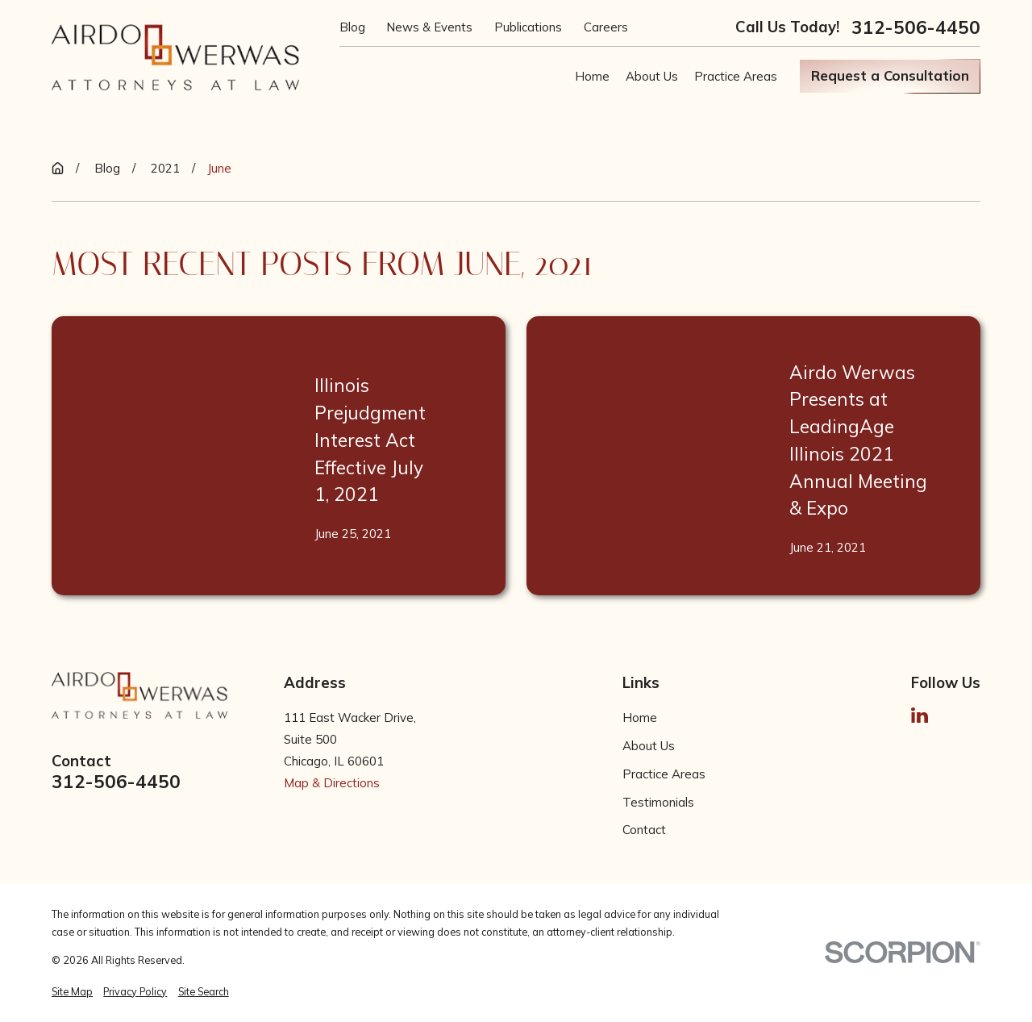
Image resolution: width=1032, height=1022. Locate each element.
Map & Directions (332, 782)
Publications (528, 27)
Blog (352, 27)
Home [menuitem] (592, 76)
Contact (644, 829)
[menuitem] (72, 991)
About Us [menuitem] (652, 76)
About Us (648, 745)
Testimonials (658, 802)
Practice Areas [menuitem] (735, 76)
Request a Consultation (890, 75)
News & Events (429, 27)
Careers (606, 27)
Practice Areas (663, 774)
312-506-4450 (915, 28)
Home (639, 717)
